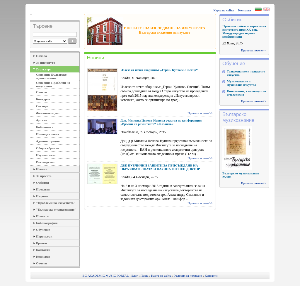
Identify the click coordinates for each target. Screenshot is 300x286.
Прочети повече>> (200, 113)
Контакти (244, 10)
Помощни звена (47, 134)
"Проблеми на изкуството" (55, 202)
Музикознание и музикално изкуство (241, 82)
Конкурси (43, 99)
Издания (42, 196)
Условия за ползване (188, 275)
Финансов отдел (47, 113)
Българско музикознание (238, 117)
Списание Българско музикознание (51, 76)
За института (45, 62)
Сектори (42, 106)
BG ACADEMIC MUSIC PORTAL (106, 275)
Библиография (46, 223)
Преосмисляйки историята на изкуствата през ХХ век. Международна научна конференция (244, 31)
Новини (41, 169)
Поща (145, 275)
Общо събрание (47, 148)
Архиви (41, 120)
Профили (43, 189)
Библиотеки (45, 127)
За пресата (44, 176)
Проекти (42, 216)
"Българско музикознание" (56, 209)
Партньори (44, 236)
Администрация (48, 141)
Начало (41, 56)
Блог (135, 275)
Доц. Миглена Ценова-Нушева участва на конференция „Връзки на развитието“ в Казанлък (161, 122)
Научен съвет (46, 155)
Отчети (41, 92)
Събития (42, 182)
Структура (44, 69)
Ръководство (45, 162)
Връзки (41, 243)
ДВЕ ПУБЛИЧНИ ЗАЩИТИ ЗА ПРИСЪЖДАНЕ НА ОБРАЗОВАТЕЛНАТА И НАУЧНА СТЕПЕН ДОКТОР (160, 167)
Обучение (43, 229)
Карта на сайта (224, 10)
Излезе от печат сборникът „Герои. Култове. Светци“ (159, 70)
